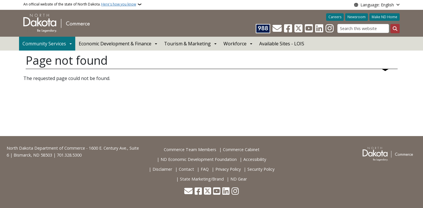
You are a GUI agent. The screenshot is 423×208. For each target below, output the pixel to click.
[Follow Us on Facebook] (288, 29)
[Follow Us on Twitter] (298, 29)
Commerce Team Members (190, 149)
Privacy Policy (228, 169)
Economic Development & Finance (115, 43)
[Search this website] (363, 28)
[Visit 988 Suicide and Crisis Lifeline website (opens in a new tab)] (263, 28)
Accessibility (254, 159)
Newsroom (356, 16)
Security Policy (261, 169)
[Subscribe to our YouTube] (309, 29)
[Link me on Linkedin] (319, 29)
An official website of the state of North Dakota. (79, 4)
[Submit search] (395, 28)
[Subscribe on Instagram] (330, 29)
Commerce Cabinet (241, 149)
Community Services (44, 43)
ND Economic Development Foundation (199, 159)
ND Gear (238, 179)
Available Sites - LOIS (281, 43)
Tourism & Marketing (187, 43)
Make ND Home (384, 16)
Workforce (235, 43)
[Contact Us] (277, 29)
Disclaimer (162, 169)
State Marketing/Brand (202, 179)
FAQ (205, 169)
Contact (186, 169)
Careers (334, 16)
